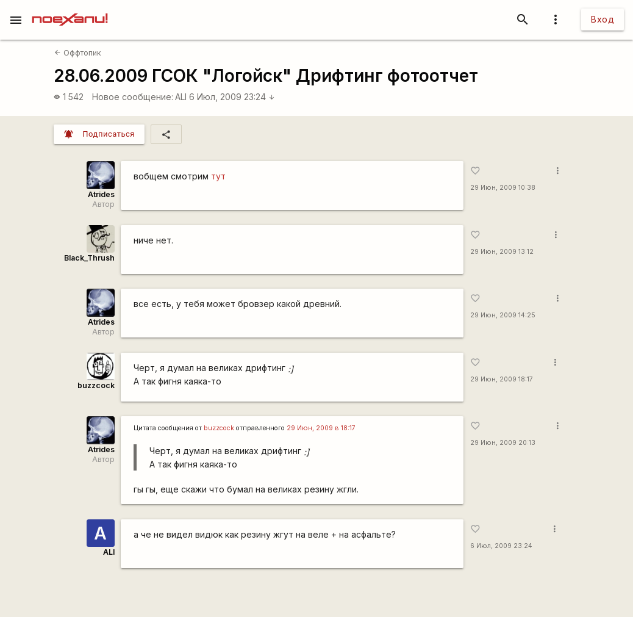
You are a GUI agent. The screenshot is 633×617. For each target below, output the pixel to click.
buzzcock (96, 385)
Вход (602, 19)
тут (218, 176)
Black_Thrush (89, 257)
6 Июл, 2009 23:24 (232, 97)
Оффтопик (77, 52)
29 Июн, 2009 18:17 (501, 379)
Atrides (101, 194)
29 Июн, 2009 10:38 (502, 188)
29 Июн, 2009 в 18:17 (321, 428)
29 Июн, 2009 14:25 (502, 315)
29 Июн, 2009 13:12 (502, 252)
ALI (181, 97)
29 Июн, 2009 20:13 (502, 443)
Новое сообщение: (132, 97)
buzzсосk (219, 428)
